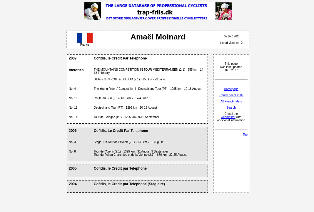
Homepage (231, 89)
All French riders (231, 101)
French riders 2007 (231, 95)
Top (245, 134)
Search (231, 107)
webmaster (228, 117)
